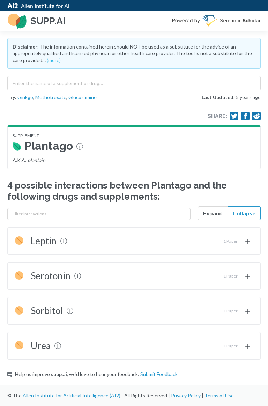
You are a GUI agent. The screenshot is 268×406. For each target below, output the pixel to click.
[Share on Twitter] (234, 116)
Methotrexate (50, 97)
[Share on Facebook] (245, 116)
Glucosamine (82, 97)
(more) (54, 60)
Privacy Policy (186, 395)
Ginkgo (25, 97)
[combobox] (134, 81)
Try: (11, 97)
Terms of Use (219, 395)
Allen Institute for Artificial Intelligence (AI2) (71, 395)
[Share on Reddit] (256, 116)
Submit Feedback (159, 374)
